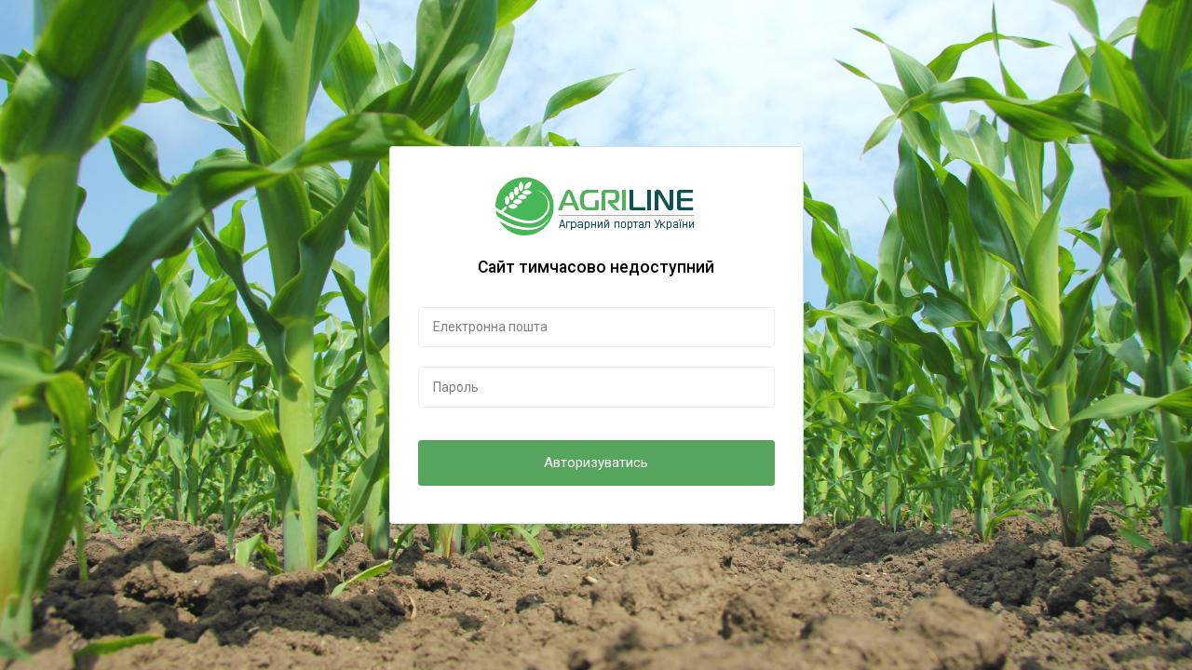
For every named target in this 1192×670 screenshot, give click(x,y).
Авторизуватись (596, 462)
